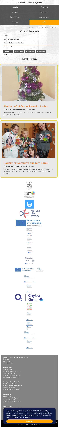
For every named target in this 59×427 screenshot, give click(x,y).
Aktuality (15, 7)
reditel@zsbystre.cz (14, 371)
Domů (24, 27)
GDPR (20, 424)
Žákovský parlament (11, 39)
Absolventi (8, 47)
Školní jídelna (15, 17)
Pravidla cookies (24, 417)
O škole (15, 12)
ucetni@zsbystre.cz (14, 398)
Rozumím (29, 421)
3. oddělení (30, 51)
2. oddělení (19, 51)
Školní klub (8, 54)
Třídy (6, 35)
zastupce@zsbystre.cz (15, 385)
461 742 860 (11, 373)
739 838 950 (17, 375)
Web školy (38, 424)
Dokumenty (44, 12)
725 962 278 (16, 389)
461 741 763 (11, 387)
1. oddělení (8, 51)
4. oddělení (41, 51)
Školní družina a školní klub (43, 27)
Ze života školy (44, 17)
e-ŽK (44, 22)
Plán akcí (44, 7)
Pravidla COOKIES (28, 424)
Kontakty (14, 22)
